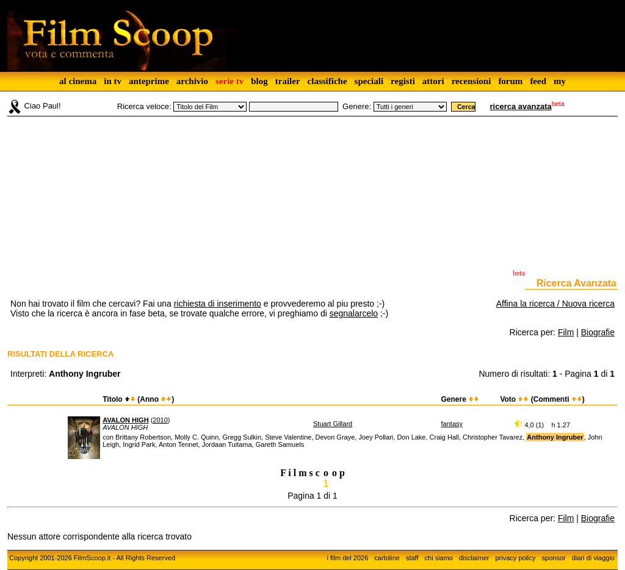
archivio (192, 81)
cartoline (387, 557)
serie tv (229, 81)
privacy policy (516, 557)
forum (510, 81)
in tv (112, 81)
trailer (287, 81)
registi (403, 81)
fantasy (452, 423)
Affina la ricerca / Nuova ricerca (555, 303)
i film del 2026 (347, 557)
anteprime (149, 81)
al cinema (77, 81)
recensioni (471, 81)
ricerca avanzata (521, 106)
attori (433, 81)
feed (538, 81)
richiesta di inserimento (217, 303)
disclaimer (474, 557)
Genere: (356, 106)
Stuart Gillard (332, 423)
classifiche (327, 81)
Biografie (598, 332)
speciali (369, 81)
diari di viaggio (593, 557)
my (560, 81)
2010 (160, 420)
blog (259, 81)
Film (566, 332)
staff (412, 557)
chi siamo (439, 557)
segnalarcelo (354, 313)
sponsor (554, 557)
